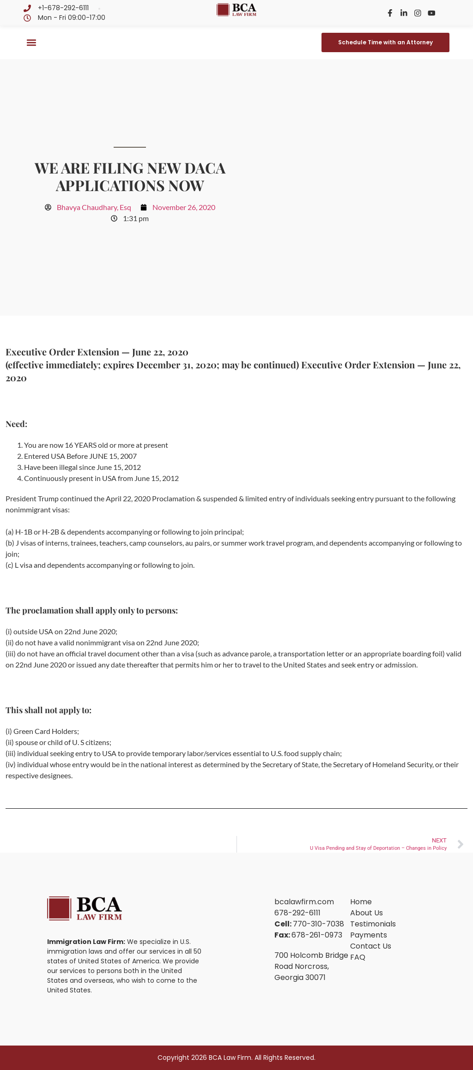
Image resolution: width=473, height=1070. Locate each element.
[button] (31, 42)
